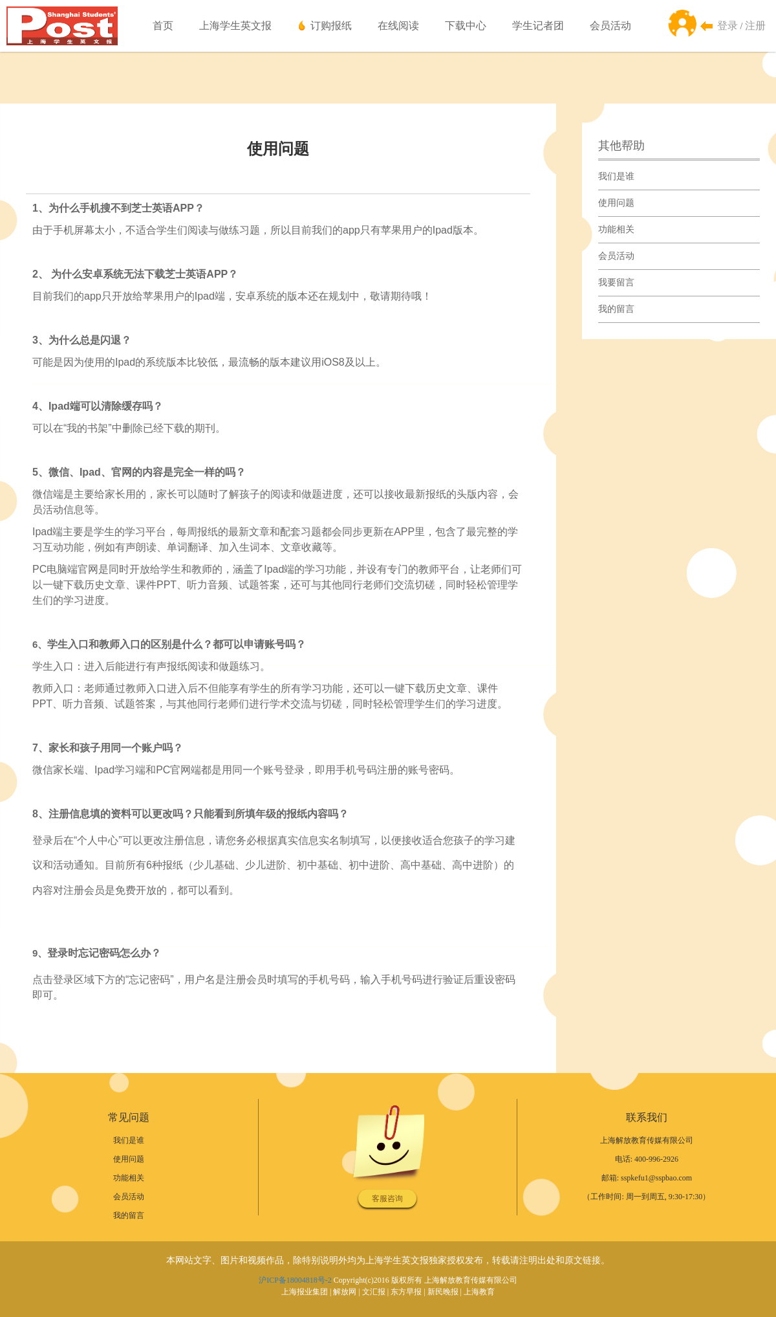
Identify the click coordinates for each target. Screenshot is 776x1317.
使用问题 (616, 203)
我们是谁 (616, 176)
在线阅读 (398, 25)
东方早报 (406, 1291)
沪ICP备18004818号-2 (295, 1280)
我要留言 (616, 282)
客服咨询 (387, 1198)
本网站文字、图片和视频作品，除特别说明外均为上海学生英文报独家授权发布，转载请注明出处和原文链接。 (388, 1260)
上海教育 (479, 1291)
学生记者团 (538, 25)
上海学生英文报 (235, 25)
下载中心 (465, 25)
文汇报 (373, 1291)
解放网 (344, 1291)
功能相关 (616, 229)
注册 (755, 25)
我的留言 (616, 309)
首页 (163, 25)
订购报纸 (331, 25)
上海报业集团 (304, 1291)
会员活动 (610, 25)
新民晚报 (442, 1291)
